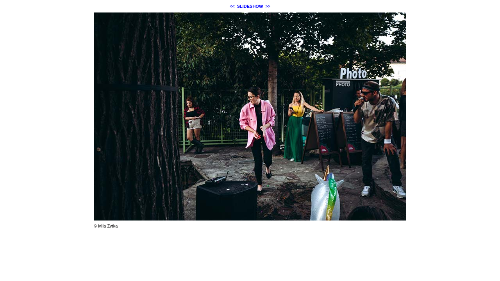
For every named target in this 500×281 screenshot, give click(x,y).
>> (267, 6)
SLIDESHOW (250, 6)
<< (232, 6)
